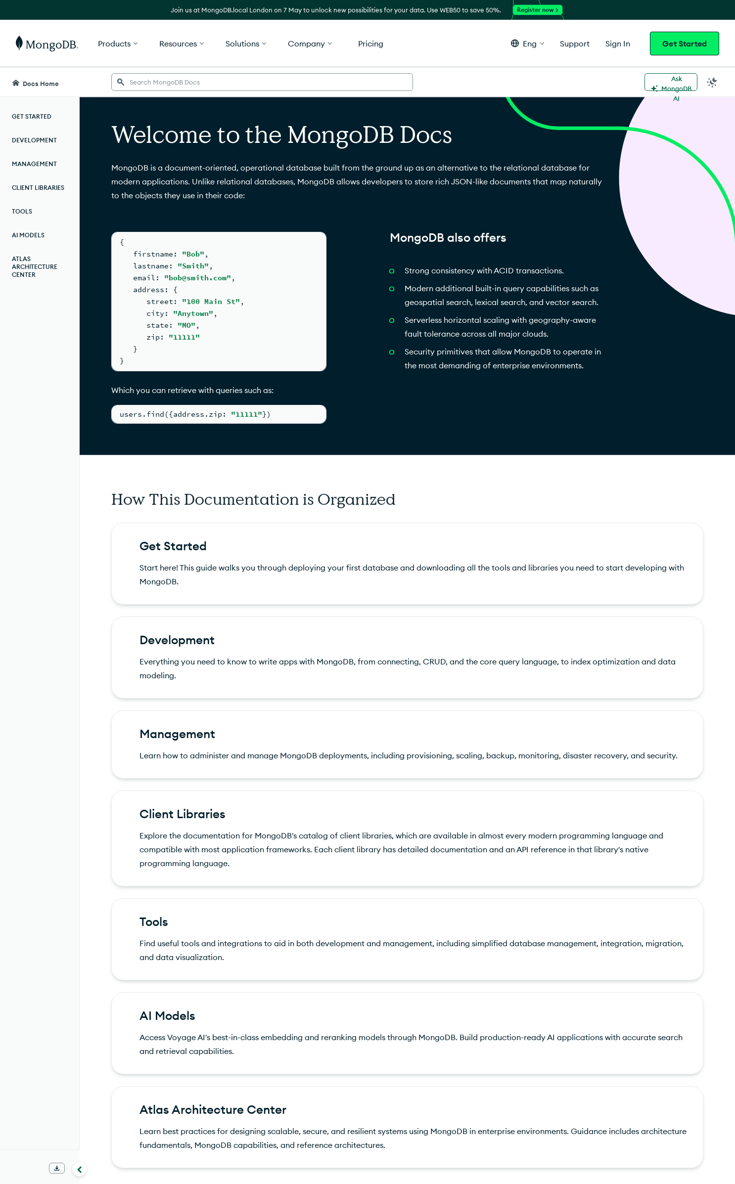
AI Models (28, 235)
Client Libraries (38, 187)
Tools (22, 211)
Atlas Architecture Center (34, 266)
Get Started (684, 43)
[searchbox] (262, 82)
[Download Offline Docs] (57, 1168)
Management (34, 164)
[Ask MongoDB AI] (670, 82)
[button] (527, 43)
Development (34, 140)
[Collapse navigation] (80, 1169)
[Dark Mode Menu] (712, 82)
